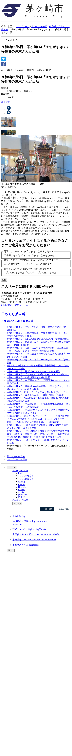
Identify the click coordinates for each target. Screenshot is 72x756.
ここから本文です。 (11, 40)
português (22, 494)
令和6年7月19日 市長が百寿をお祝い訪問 (28, 377)
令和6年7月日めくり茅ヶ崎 (17, 321)
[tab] (36, 122)
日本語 (21, 497)
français (21, 484)
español (21, 492)
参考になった (13, 255)
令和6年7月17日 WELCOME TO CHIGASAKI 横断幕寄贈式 (38, 339)
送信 (4, 280)
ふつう (27, 255)
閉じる (10, 550)
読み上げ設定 (64, 509)
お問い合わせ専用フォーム (14, 305)
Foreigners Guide (20, 470)
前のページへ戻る (16, 456)
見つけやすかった (15, 272)
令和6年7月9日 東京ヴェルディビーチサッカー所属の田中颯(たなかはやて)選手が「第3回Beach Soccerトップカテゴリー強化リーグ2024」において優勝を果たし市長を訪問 (38, 419)
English (21, 473)
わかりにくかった (47, 264)
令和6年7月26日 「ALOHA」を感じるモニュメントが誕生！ (38, 374)
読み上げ (17, 503)
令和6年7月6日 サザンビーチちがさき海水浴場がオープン (37, 392)
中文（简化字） (26, 475)
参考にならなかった (44, 255)
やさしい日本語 (20, 500)
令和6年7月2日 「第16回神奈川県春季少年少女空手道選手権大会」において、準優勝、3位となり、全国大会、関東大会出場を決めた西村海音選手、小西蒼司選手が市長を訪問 (38, 434)
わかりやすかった (15, 264)
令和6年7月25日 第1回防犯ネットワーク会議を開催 (33, 371)
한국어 (21, 481)
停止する (5, 102)
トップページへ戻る (17, 459)
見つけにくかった (47, 272)
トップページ (22, 26)
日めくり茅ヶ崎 (39, 26)
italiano (21, 489)
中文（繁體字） (26, 478)
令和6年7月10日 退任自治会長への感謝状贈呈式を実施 (35, 395)
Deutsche (22, 487)
